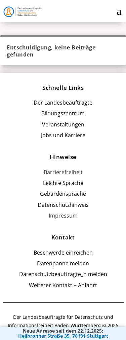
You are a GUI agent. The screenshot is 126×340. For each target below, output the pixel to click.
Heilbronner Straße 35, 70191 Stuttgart (63, 336)
